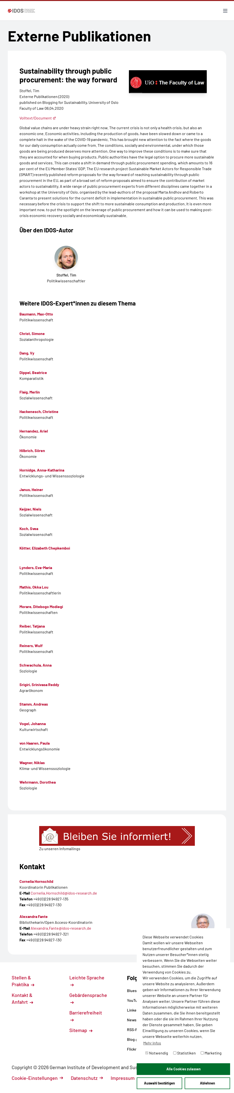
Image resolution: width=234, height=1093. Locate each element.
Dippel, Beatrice (33, 372)
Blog (132, 1039)
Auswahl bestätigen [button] (159, 1083)
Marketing (211, 1053)
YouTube (136, 1000)
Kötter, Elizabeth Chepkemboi (44, 548)
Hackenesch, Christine (38, 411)
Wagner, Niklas (32, 762)
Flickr (133, 1049)
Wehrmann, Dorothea (37, 782)
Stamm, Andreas (33, 704)
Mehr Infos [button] (152, 1043)
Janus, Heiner (31, 489)
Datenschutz (87, 1078)
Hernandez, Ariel (33, 431)
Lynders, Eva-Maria (35, 567)
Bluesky (135, 990)
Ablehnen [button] (207, 1083)
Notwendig (156, 1053)
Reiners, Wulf (31, 645)
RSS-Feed (135, 1029)
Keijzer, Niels (30, 509)
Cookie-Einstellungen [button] (37, 1078)
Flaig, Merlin (29, 392)
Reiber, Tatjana (32, 626)
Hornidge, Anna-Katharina (41, 470)
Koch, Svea (28, 528)
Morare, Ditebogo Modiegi (41, 606)
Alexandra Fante (33, 916)
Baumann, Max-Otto (36, 314)
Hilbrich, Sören (32, 450)
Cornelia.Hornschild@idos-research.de (64, 893)
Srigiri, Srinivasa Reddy (39, 684)
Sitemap (80, 1030)
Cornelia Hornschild (36, 881)
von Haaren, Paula (34, 743)
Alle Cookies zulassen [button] (183, 1069)
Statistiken (184, 1053)
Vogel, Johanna (32, 723)
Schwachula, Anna (35, 665)
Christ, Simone (32, 333)
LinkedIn (136, 1010)
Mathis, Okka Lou (33, 587)
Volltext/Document (37, 118)
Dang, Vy (26, 353)
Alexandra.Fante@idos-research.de (61, 928)
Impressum (125, 1078)
